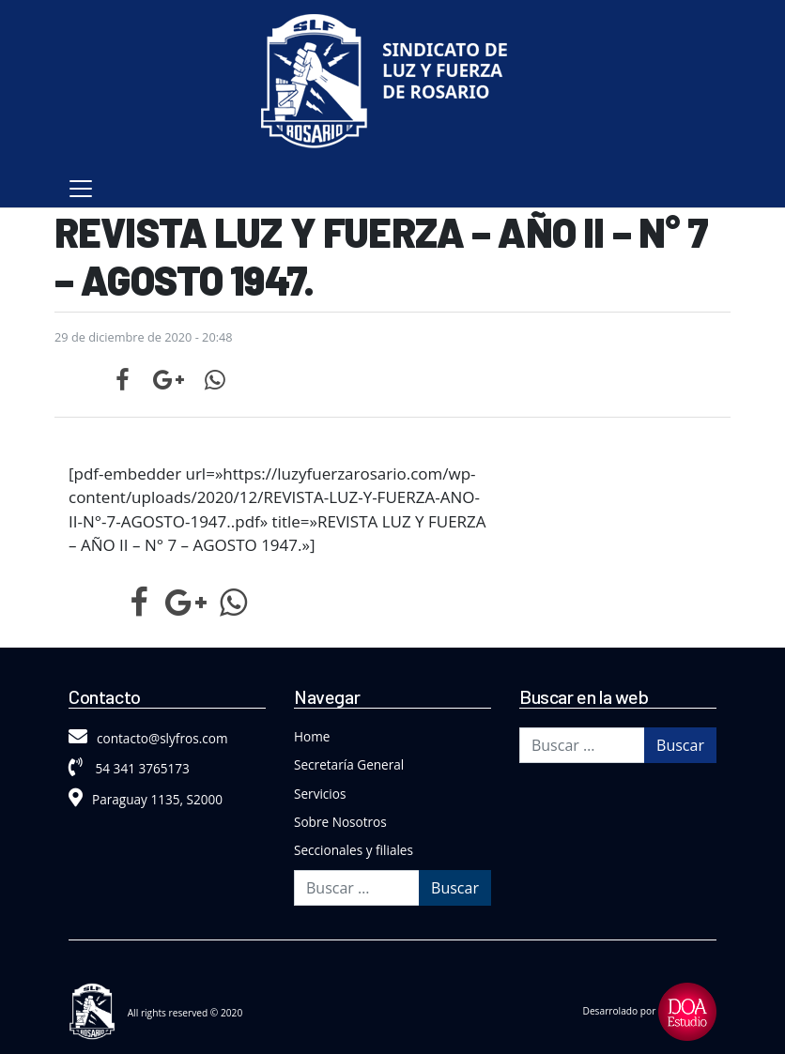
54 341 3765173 (129, 768)
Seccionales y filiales (353, 850)
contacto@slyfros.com (148, 738)
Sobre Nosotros (340, 822)
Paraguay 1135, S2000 (146, 799)
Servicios (320, 793)
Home (312, 736)
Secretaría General (349, 764)
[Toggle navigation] (80, 188)
